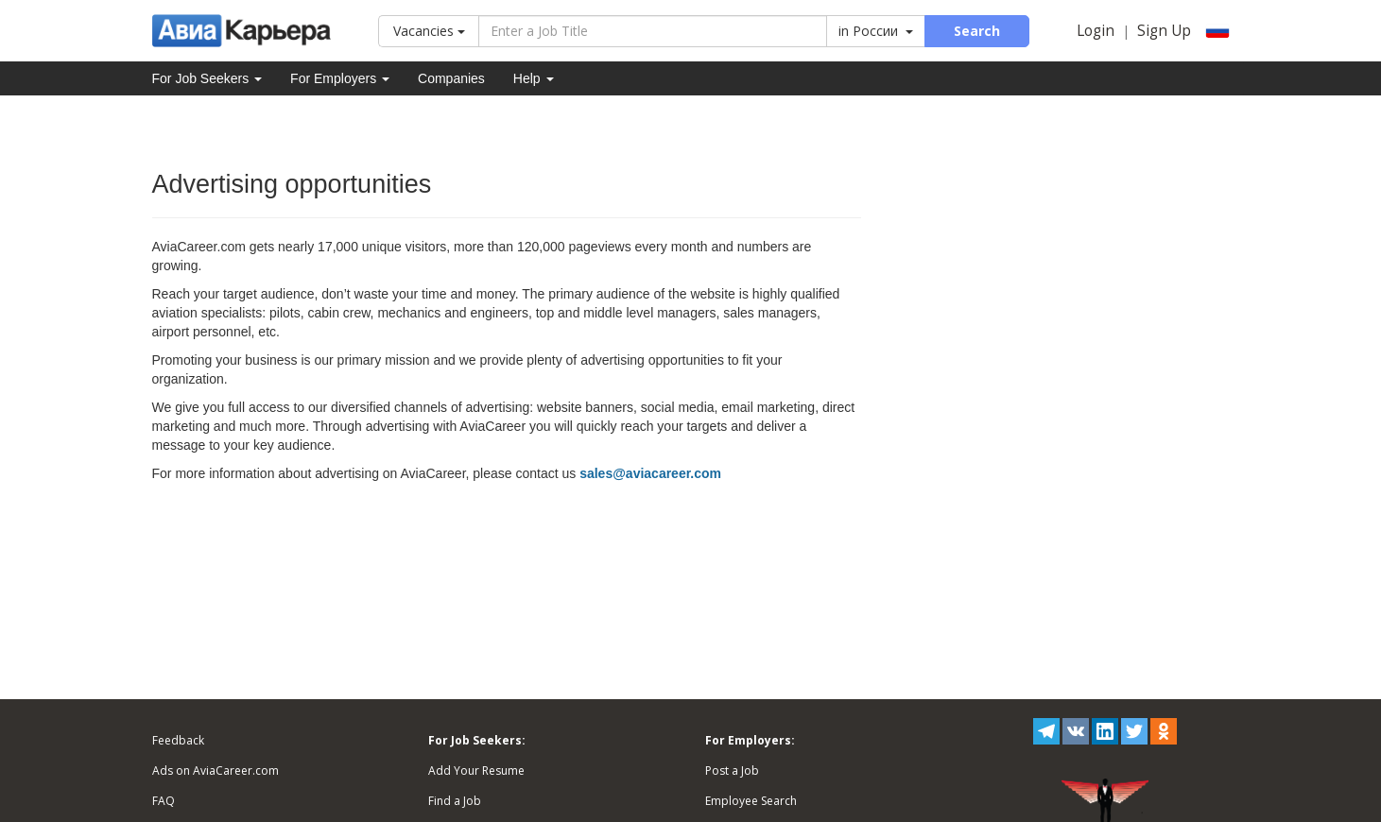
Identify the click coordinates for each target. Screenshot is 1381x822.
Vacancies (429, 31)
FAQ (163, 801)
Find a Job (454, 801)
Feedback (178, 740)
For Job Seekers (207, 78)
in (875, 31)
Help (533, 78)
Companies (451, 78)
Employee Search (751, 801)
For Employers (339, 78)
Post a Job (732, 770)
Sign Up (1164, 31)
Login (1095, 31)
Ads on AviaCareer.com (215, 770)
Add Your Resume (476, 770)
